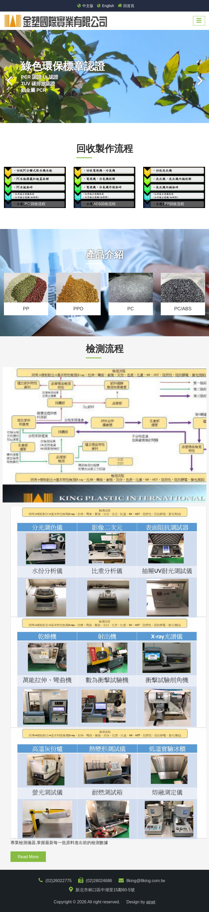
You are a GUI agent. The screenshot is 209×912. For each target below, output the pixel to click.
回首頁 (126, 6)
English (105, 6)
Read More (28, 857)
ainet (151, 902)
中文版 (85, 6)
